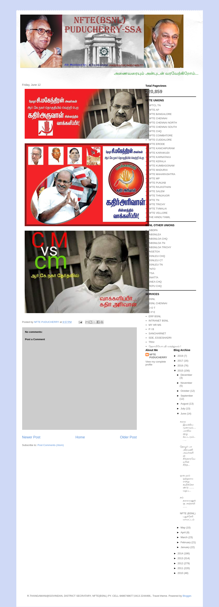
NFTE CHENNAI (158, 118)
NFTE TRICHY (157, 204)
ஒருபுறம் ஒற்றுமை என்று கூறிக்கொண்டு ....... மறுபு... (187, 483)
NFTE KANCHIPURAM (162, 148)
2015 (181, 370)
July (183, 408)
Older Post (128, 437)
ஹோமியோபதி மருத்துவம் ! (165, 346)
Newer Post (31, 437)
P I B (151, 329)
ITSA (151, 273)
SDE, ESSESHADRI (160, 337)
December (186, 374)
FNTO (152, 268)
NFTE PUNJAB (157, 182)
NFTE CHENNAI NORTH (163, 122)
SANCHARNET (157, 333)
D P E (152, 312)
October (185, 390)
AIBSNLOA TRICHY (160, 247)
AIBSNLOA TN (157, 243)
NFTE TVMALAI (158, 208)
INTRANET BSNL (158, 320)
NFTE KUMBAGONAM (162, 165)
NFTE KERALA (157, 161)
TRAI (151, 342)
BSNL (152, 299)
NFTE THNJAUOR (159, 195)
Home (80, 437)
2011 (181, 568)
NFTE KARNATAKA (160, 157)
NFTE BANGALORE (160, 114)
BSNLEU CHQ (157, 256)
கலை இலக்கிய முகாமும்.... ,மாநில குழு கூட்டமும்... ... (188, 430)
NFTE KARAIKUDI (159, 152)
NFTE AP (154, 109)
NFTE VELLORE (158, 212)
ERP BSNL (155, 316)
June (184, 413)
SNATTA (153, 277)
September (187, 395)
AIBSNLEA (155, 234)
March (184, 537)
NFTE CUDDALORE (160, 139)
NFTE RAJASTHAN (160, 187)
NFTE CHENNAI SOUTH (163, 126)
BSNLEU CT (156, 260)
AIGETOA (154, 251)
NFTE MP (154, 178)
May (183, 527)
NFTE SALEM (157, 191)
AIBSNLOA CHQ (158, 238)
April (183, 532)
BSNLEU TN (156, 264)
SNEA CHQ (155, 281)
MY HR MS (155, 324)
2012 (181, 563)
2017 (181, 360)
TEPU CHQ (155, 286)
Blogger (187, 595)
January (185, 547)
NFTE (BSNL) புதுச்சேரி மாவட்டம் (187, 516)
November (186, 382)
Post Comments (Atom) (51, 445)
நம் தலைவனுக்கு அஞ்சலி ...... (188, 502)
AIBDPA (153, 230)
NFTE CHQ (155, 131)
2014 (181, 553)
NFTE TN (154, 200)
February (186, 542)
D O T (152, 307)
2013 (181, 558)
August (185, 403)
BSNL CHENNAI (158, 303)
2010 (181, 573)
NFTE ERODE (157, 144)
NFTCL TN (155, 105)
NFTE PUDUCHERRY (158, 356)
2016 (181, 365)
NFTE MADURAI (158, 169)
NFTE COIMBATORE (161, 135)
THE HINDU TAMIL (159, 217)
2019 (181, 355)
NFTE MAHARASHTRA (162, 174)
